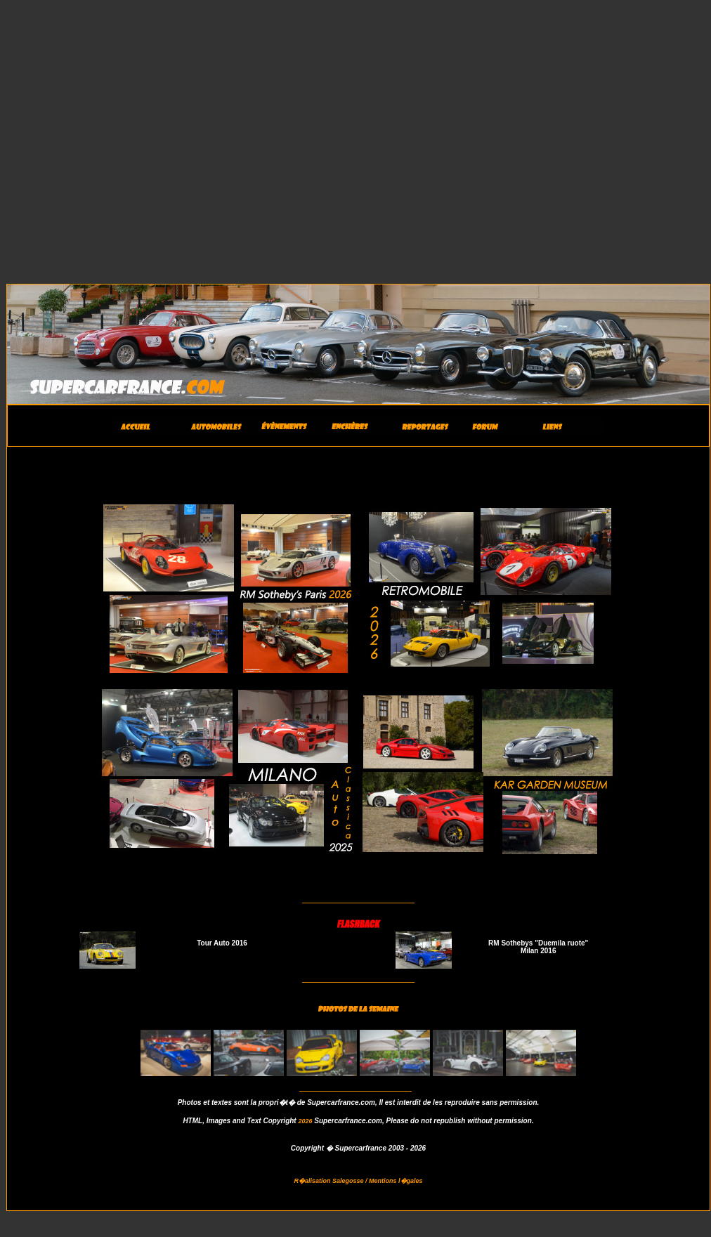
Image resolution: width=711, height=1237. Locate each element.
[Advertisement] (131, 137)
